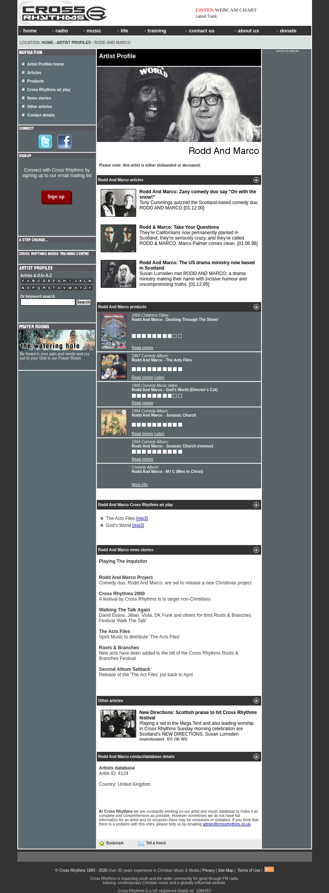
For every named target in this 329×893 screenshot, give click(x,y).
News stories (39, 98)
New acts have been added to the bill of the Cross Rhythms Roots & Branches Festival (169, 653)
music (91, 31)
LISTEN (205, 10)
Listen (159, 377)
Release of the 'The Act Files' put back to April (146, 672)
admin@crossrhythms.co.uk (227, 824)
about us (246, 31)
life (122, 31)
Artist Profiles (74, 43)
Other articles (39, 107)
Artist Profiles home (45, 64)
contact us (200, 31)
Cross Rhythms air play (49, 90)
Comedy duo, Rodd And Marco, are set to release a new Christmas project (175, 580)
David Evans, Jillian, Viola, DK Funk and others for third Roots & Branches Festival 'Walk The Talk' (175, 615)
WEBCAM (226, 10)
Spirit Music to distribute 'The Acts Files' (140, 634)
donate (287, 31)
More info (140, 485)
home (28, 31)
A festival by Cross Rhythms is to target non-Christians (155, 596)
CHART (248, 10)
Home (47, 43)
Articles (34, 73)
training (154, 31)
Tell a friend (152, 843)
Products (35, 81)
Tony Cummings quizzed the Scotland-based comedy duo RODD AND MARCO (179, 203)
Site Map (225, 870)
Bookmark (111, 843)
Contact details (41, 115)
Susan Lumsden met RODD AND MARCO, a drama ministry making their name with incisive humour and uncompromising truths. (178, 274)
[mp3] (142, 518)
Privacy (208, 870)
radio (59, 31)
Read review (143, 348)
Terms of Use (249, 870)
